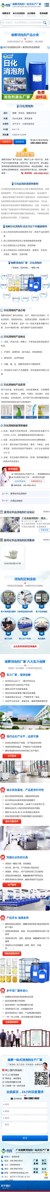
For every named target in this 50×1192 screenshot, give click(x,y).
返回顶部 (46, 1175)
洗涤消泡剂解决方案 (12, 563)
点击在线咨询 (19, 481)
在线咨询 (19, 141)
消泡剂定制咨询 (11, 953)
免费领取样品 (36, 481)
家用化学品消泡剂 (31, 47)
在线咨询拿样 (11, 1022)
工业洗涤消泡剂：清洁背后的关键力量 (35, 518)
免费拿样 (6, 141)
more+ (46, 512)
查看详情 (44, 530)
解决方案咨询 (11, 821)
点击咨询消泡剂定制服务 (25, 646)
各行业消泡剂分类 (11, 47)
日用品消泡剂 (16, 501)
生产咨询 (12, 756)
